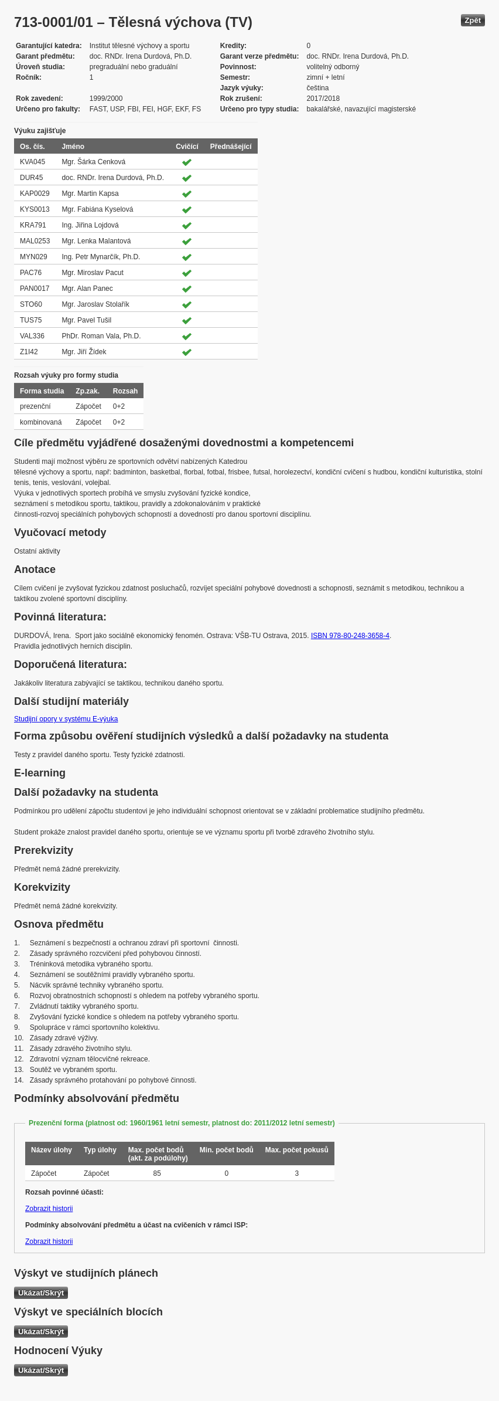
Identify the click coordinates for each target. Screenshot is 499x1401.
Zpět (473, 20)
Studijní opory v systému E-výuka (66, 719)
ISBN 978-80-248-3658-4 (350, 636)
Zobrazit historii (49, 1209)
